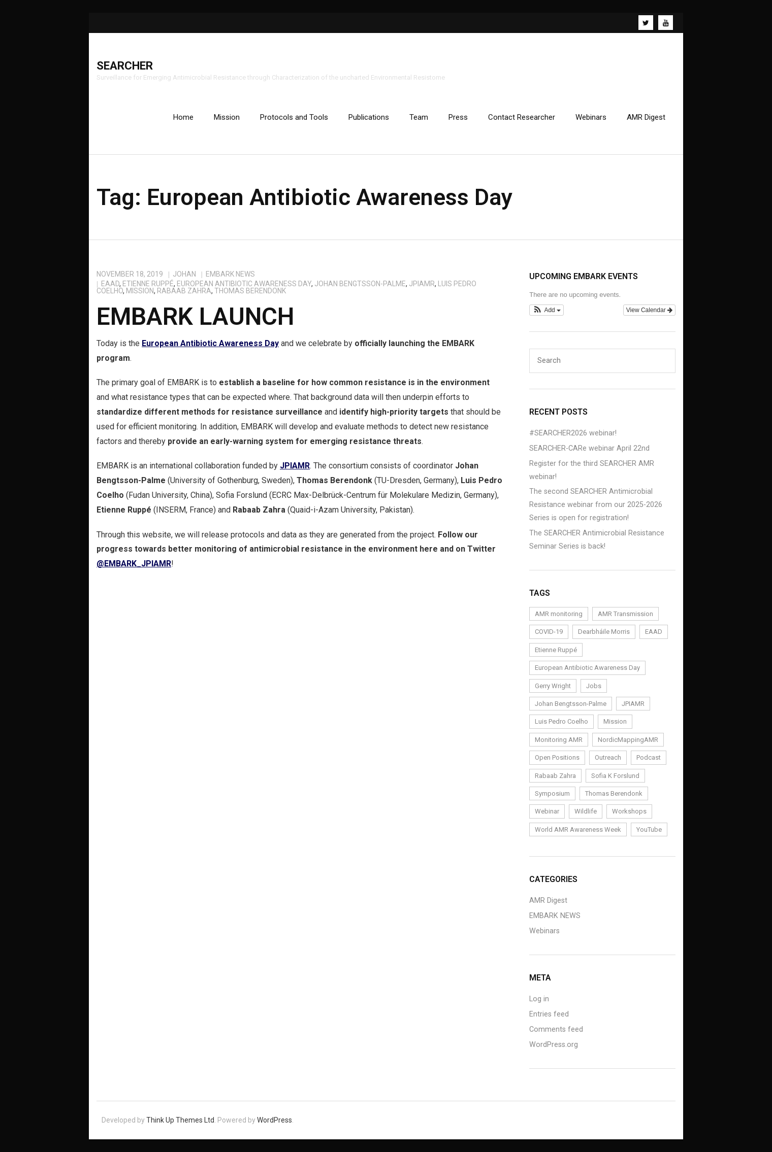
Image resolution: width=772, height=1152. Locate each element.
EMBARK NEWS (230, 274)
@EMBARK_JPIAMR (133, 563)
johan (184, 274)
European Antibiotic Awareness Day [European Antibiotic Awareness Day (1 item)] (587, 667)
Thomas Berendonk (250, 291)
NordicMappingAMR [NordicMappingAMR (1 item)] (628, 739)
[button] (546, 310)
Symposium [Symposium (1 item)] (552, 793)
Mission (140, 291)
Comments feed (556, 1029)
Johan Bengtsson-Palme (360, 284)
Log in (539, 999)
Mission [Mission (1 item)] (615, 721)
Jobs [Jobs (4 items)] (593, 686)
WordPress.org (553, 1044)
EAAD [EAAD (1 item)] (653, 631)
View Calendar (649, 310)
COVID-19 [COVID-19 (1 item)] (549, 631)
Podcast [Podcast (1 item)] (648, 757)
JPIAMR (422, 284)
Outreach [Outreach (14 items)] (608, 757)
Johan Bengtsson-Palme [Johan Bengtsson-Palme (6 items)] (570, 703)
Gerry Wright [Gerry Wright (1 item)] (553, 686)
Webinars (544, 931)
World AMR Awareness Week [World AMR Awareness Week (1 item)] (578, 829)
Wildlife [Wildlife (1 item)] (585, 811)
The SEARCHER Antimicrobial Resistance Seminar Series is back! (596, 540)
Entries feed (549, 1014)
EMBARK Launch (195, 316)
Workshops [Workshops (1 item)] (629, 811)
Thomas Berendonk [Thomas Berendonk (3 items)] (613, 793)
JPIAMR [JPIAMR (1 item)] (633, 703)
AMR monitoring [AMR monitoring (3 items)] (559, 614)
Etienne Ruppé (148, 284)
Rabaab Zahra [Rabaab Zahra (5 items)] (555, 776)
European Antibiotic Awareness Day (244, 284)
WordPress (274, 1120)
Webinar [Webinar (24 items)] (547, 811)
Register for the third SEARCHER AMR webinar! (591, 470)
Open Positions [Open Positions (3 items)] (557, 757)
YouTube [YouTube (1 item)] (649, 829)
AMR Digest (548, 900)
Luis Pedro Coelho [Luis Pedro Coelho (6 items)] (561, 721)
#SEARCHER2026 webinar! (573, 433)
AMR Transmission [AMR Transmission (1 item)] (625, 614)
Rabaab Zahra (184, 291)
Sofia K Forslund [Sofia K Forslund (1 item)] (615, 776)
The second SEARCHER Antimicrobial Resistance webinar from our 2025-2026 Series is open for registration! (595, 504)
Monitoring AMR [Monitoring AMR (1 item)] (559, 739)
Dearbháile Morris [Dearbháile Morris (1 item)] (604, 631)
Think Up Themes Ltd (180, 1120)
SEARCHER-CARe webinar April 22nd (589, 448)
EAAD (110, 284)
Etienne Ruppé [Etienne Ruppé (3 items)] (556, 650)
